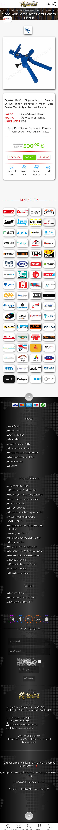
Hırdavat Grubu (17, 507)
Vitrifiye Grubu (17, 503)
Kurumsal (14, 430)
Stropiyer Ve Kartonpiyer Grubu (26, 551)
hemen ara (15, 157)
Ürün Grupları (16, 434)
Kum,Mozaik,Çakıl (19, 573)
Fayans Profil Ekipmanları (23, 546)
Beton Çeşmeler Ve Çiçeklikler (26, 494)
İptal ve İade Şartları (20, 448)
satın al (29, 157)
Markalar (14, 439)
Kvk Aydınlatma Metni (21, 457)
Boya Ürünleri (16, 542)
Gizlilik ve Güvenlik (19, 443)
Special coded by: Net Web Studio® (29, 789)
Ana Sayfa (14, 426)
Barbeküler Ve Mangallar (22, 490)
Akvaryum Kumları (19, 533)
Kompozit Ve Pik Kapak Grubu (26, 512)
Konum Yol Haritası (19, 601)
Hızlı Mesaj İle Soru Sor (21, 597)
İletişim (13, 465)
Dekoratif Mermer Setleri (23, 564)
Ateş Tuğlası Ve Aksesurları (24, 499)
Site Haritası (16, 461)
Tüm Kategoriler (19, 485)
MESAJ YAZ (43, 157)
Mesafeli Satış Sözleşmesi (23, 452)
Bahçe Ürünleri (17, 559)
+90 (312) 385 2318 (19, 721)
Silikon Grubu (16, 521)
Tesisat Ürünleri (17, 568)
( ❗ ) (36, 765)
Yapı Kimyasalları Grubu (22, 516)
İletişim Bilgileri (17, 593)
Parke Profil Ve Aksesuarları (24, 555)
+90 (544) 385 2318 (19, 718)
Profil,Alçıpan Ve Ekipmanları (25, 537)
